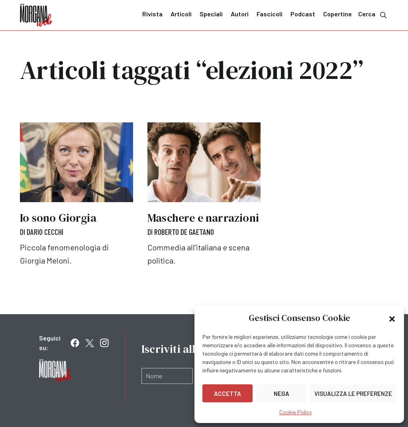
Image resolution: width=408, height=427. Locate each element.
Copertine (337, 14)
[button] (392, 318)
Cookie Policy (295, 412)
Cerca (373, 14)
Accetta (227, 393)
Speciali (211, 14)
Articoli (181, 14)
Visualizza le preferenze (353, 393)
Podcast (302, 14)
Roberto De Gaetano (184, 231)
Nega (281, 393)
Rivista (152, 14)
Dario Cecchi (45, 231)
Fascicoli (269, 14)
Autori (240, 14)
